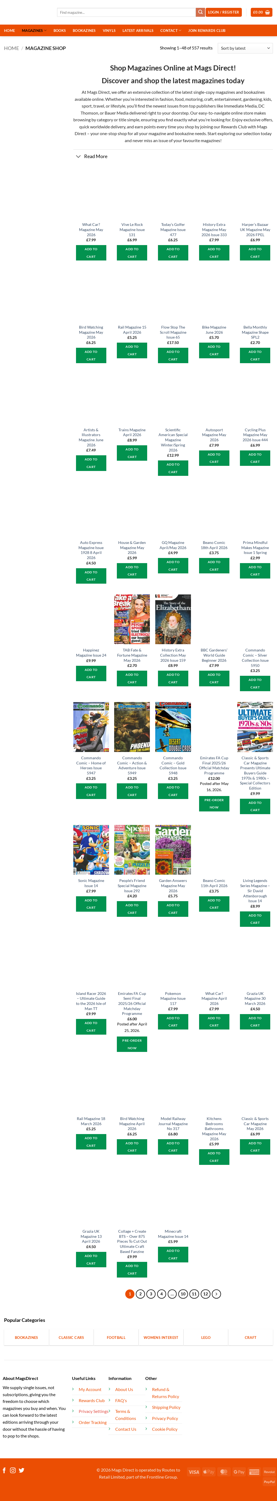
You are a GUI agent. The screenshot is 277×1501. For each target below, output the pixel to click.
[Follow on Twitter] (21, 1471)
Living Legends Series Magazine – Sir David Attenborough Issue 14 (255, 890)
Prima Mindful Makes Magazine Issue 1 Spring (255, 547)
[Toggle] (78, 157)
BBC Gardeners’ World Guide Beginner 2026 (214, 655)
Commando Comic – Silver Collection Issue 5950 (255, 657)
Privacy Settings (93, 1411)
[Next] (216, 1294)
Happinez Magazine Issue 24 (91, 652)
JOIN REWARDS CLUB (206, 30)
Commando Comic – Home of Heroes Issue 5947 (91, 765)
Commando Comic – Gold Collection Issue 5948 (173, 765)
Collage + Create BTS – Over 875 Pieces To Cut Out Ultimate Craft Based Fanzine (132, 1241)
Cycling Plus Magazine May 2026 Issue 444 (255, 434)
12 (205, 1293)
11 (194, 1293)
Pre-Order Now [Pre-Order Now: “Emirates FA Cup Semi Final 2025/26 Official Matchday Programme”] (132, 1044)
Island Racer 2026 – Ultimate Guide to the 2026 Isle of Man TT (91, 1001)
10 (183, 1293)
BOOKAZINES (84, 30)
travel (98, 105)
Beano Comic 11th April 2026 (214, 883)
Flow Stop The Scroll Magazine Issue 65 (173, 332)
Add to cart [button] (91, 252)
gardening (252, 99)
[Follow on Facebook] (4, 1471)
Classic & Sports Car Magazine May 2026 (255, 1123)
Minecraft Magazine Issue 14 (173, 1234)
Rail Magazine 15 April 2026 (132, 330)
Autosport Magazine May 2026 (214, 434)
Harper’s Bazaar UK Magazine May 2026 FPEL (255, 229)
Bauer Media (116, 112)
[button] (262, 12)
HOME (9, 30)
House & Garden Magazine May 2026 (132, 547)
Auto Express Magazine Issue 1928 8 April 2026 (91, 550)
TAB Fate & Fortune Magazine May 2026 (132, 655)
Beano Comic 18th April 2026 (214, 545)
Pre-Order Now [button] (214, 803)
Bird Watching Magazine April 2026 (132, 1123)
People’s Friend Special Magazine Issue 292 (132, 885)
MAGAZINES (34, 30)
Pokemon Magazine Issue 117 (173, 998)
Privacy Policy (165, 1418)
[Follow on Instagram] (13, 1471)
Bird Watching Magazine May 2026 (91, 332)
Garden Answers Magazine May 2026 (173, 885)
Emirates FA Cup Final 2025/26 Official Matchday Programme (214, 765)
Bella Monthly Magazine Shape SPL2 (255, 332)
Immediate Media (240, 105)
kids (267, 99)
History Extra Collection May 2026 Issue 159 (173, 655)
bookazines (254, 92)
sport (87, 105)
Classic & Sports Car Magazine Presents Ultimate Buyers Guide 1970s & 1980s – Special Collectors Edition (255, 772)
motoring (194, 99)
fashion (166, 99)
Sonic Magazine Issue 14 (91, 883)
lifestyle (118, 105)
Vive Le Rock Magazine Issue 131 (132, 229)
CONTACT (170, 30)
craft (208, 99)
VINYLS (109, 30)
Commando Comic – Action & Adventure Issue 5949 (132, 765)
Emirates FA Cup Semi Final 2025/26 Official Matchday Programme (132, 1003)
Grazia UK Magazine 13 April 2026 (91, 1236)
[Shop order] (245, 48)
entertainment (228, 99)
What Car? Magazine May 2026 (91, 229)
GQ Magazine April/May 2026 (173, 545)
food (179, 99)
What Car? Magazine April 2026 (214, 998)
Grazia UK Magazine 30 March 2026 (255, 998)
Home (11, 48)
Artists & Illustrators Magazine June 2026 (91, 437)
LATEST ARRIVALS (138, 30)
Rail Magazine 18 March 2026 (91, 1121)
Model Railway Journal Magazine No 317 (173, 1123)
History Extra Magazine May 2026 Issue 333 (214, 229)
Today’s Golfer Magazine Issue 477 (173, 229)
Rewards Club (234, 126)
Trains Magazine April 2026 (132, 432)
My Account (90, 1389)
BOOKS (60, 30)
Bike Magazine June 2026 (214, 330)
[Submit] (200, 12)
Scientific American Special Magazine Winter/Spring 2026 (173, 439)
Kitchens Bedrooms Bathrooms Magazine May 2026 (214, 1128)
